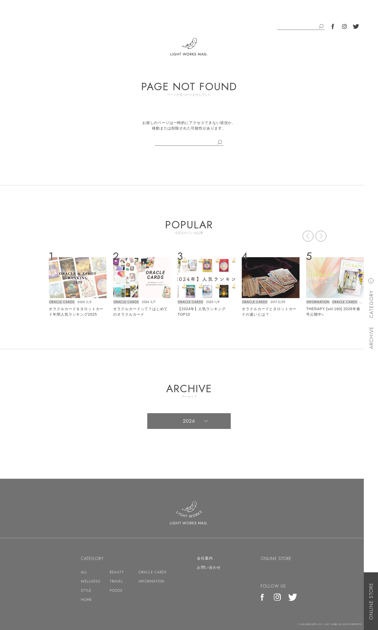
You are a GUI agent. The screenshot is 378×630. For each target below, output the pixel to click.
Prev (308, 236)
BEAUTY (117, 572)
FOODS (116, 590)
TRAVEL (116, 581)
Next (321, 236)
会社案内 (205, 558)
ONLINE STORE (371, 601)
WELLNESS (91, 581)
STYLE (86, 590)
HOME (86, 599)
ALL (84, 572)
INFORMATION (318, 302)
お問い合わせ (209, 567)
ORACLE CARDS (61, 302)
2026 (189, 421)
